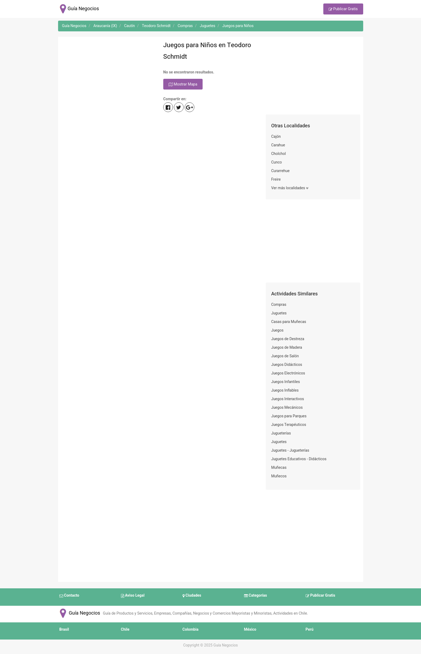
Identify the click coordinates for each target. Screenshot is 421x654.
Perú (310, 629)
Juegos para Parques (288, 416)
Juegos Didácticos (286, 364)
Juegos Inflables (284, 390)
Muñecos (279, 476)
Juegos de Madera (286, 347)
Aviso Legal (133, 596)
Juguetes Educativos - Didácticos (299, 459)
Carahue (278, 145)
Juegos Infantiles (285, 382)
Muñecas (278, 467)
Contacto (69, 596)
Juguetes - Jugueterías (290, 450)
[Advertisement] (108, 76)
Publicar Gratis (343, 9)
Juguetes (279, 313)
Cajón (276, 136)
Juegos (277, 330)
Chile (125, 629)
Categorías (255, 596)
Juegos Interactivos (287, 399)
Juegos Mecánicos (287, 407)
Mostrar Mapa (183, 84)
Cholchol (278, 154)
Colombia (191, 629)
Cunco (276, 162)
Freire (275, 179)
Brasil (64, 629)
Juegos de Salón (285, 356)
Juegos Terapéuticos (288, 425)
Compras (278, 304)
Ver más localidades (289, 188)
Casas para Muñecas (288, 322)
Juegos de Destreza (287, 339)
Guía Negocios (79, 613)
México (250, 629)
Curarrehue (280, 171)
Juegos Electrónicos (288, 373)
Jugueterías (281, 433)
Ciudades (192, 596)
